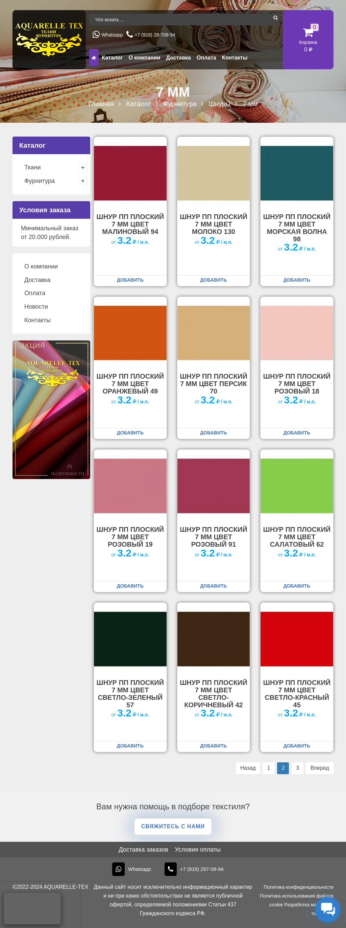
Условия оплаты (197, 849)
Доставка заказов (143, 849)
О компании (144, 58)
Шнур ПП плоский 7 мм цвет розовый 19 (130, 537)
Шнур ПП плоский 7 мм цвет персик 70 (213, 384)
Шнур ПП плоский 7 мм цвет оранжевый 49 (130, 384)
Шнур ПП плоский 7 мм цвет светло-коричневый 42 (213, 694)
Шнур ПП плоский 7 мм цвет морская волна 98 (297, 228)
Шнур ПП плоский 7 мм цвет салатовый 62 (297, 537)
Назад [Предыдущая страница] (248, 768)
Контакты (234, 58)
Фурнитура (39, 180)
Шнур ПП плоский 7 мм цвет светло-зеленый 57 (130, 694)
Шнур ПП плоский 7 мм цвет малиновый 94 (130, 224)
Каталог (112, 58)
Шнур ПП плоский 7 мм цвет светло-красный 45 (297, 694)
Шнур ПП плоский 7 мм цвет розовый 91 (213, 537)
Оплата (206, 58)
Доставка (178, 58)
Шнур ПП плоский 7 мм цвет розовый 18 (297, 384)
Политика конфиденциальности (298, 887)
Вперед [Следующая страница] (320, 768)
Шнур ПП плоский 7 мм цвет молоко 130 (213, 224)
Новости (36, 306)
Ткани (32, 167)
